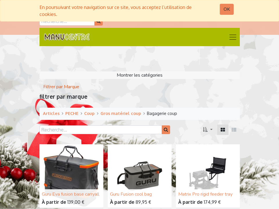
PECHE (71, 113)
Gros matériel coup (120, 113)
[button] (207, 130)
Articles (51, 113)
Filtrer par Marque (61, 87)
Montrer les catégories (140, 75)
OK (227, 9)
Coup (89, 113)
